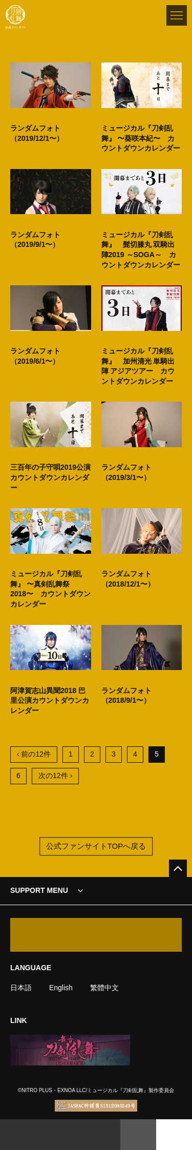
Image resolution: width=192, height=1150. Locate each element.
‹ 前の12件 (34, 754)
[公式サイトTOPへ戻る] (178, 868)
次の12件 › (55, 775)
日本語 (21, 988)
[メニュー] (176, 15)
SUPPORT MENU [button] (39, 890)
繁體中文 (104, 988)
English (61, 988)
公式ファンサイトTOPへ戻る (96, 846)
